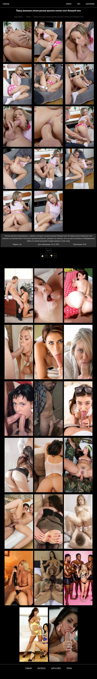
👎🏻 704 (53, 255)
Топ (78, 4)
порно (68, 4)
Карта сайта (56, 668)
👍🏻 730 (44, 255)
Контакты (42, 668)
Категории (90, 4)
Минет (48, 250)
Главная (6, 4)
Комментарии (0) (8, 259)
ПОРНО (69, 668)
